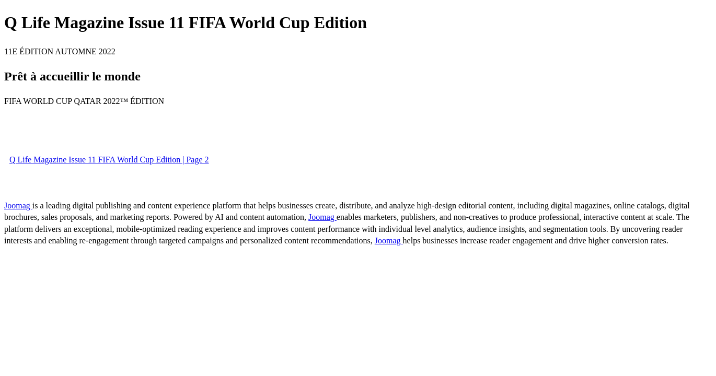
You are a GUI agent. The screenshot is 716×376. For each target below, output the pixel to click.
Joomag (18, 205)
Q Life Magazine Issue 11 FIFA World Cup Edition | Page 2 (109, 159)
